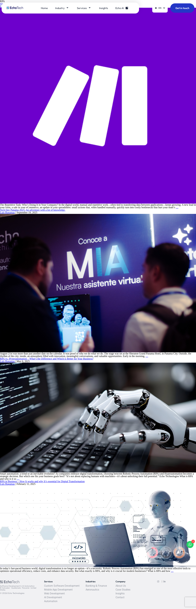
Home (44, 8)
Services (84, 8)
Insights (103, 8)
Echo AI (121, 8)
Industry (62, 8)
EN (160, 8)
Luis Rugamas (7, 212)
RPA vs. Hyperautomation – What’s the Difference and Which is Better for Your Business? (46, 358)
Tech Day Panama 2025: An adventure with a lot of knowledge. (32, 210)
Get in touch (182, 8)
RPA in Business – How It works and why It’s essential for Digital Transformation (42, 481)
